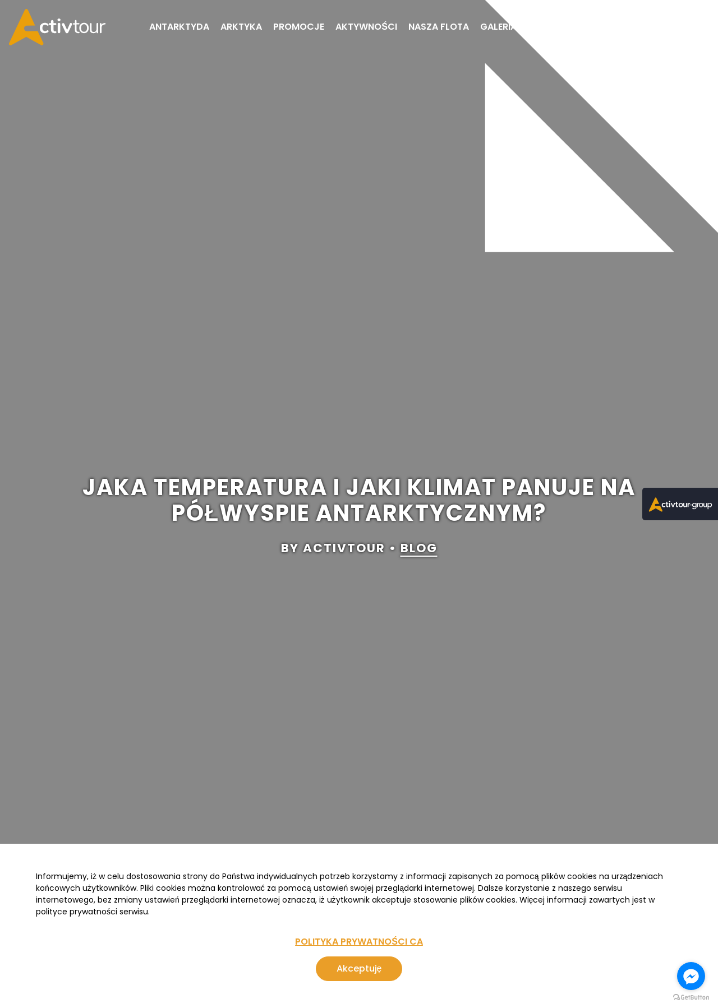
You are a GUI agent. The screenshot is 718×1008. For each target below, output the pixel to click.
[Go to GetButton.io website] (691, 997)
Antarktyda (179, 27)
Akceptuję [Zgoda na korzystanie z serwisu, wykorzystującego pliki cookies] (359, 968)
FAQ (611, 27)
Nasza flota (438, 27)
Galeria (498, 27)
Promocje (298, 27)
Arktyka (241, 27)
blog (419, 548)
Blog (540, 27)
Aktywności (366, 27)
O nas (577, 27)
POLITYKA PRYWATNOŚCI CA (359, 941)
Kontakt (653, 27)
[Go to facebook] (691, 976)
